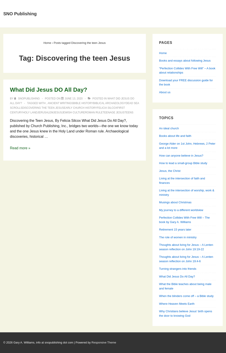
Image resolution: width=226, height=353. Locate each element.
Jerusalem (45, 112)
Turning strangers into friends (177, 268)
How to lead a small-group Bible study (183, 163)
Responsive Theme (104, 342)
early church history (80, 107)
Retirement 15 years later (175, 229)
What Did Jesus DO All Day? (48, 89)
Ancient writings (60, 103)
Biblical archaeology (109, 103)
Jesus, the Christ (170, 171)
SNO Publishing (20, 13)
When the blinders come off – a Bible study (186, 296)
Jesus (57, 112)
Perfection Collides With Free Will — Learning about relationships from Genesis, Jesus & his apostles (130, 19)
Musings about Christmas (175, 202)
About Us (79, 5)
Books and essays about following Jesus (129, 5)
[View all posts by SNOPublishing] (27, 98)
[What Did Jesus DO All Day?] (74, 98)
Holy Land (30, 112)
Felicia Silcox (107, 107)
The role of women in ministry (178, 237)
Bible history (83, 103)
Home (58, 5)
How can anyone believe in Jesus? (181, 155)
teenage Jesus (113, 112)
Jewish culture (73, 112)
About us (164, 92)
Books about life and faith (175, 136)
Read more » (20, 148)
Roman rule (94, 112)
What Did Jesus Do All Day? (177, 276)
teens (128, 112)
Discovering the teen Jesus (43, 107)
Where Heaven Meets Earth (176, 303)
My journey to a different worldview (181, 210)
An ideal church (169, 128)
